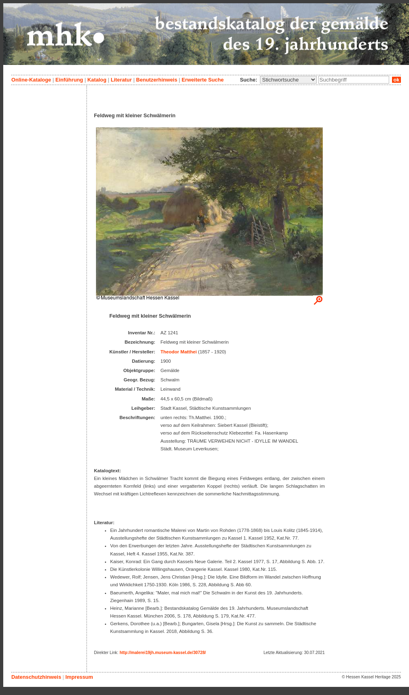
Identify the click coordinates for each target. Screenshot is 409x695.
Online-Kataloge (31, 80)
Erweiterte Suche (202, 80)
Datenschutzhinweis (36, 677)
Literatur (121, 80)
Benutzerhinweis (156, 80)
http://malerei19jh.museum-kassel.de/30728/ (162, 652)
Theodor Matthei (178, 351)
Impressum (79, 677)
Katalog (97, 80)
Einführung (69, 80)
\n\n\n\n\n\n (288, 80)
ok (396, 80)
